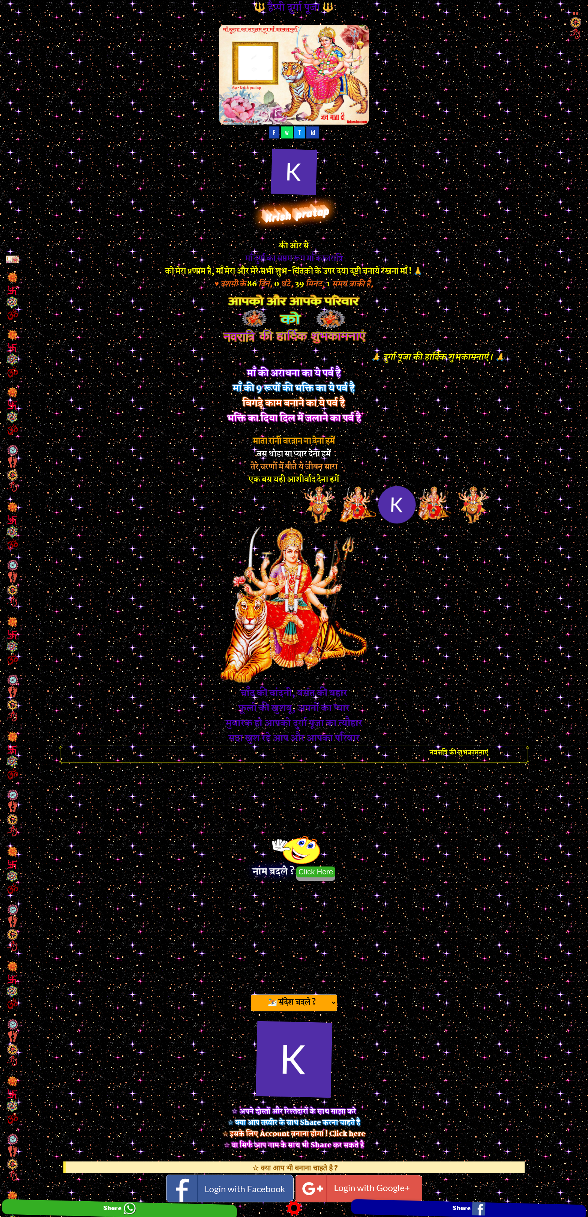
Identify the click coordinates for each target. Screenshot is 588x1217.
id (312, 132)
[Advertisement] (294, 935)
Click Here (315, 872)
